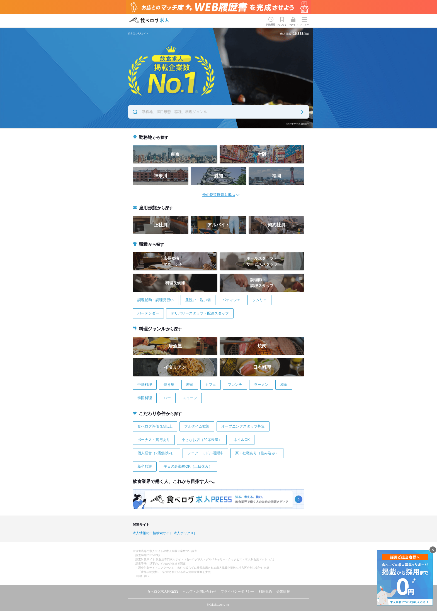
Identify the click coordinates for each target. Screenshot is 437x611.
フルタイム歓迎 (197, 426)
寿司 (189, 384)
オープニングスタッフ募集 (243, 426)
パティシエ (231, 300)
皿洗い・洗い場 (198, 300)
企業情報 (283, 591)
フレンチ (235, 384)
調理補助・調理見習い (155, 300)
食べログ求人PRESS (163, 591)
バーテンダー (148, 313)
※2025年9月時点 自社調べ (297, 124)
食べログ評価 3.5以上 (155, 426)
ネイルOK (242, 440)
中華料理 (144, 384)
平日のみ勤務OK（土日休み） (188, 466)
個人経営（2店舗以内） (156, 453)
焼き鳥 (169, 384)
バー (167, 398)
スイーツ (190, 398)
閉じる (432, 549)
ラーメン (261, 384)
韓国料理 (144, 398)
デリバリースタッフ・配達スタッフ (200, 313)
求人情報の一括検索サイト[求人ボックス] (164, 533)
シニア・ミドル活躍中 (205, 453)
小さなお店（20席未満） (202, 440)
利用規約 (265, 591)
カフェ (210, 384)
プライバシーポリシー (237, 591)
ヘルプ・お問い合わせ (199, 591)
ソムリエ (259, 300)
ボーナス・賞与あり (153, 440)
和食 (283, 384)
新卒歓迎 (144, 466)
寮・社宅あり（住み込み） (257, 453)
